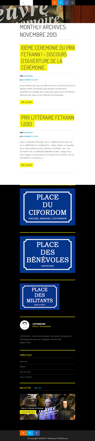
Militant (22, 367)
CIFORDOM (26, 76)
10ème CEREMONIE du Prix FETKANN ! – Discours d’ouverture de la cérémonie (48, 57)
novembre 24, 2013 (29, 80)
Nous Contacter (26, 377)
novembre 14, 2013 (29, 136)
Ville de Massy (25, 372)
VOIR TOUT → (38, 388)
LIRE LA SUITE (26, 102)
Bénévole (23, 361)
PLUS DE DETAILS (28, 412)
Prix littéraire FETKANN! (32, 408)
